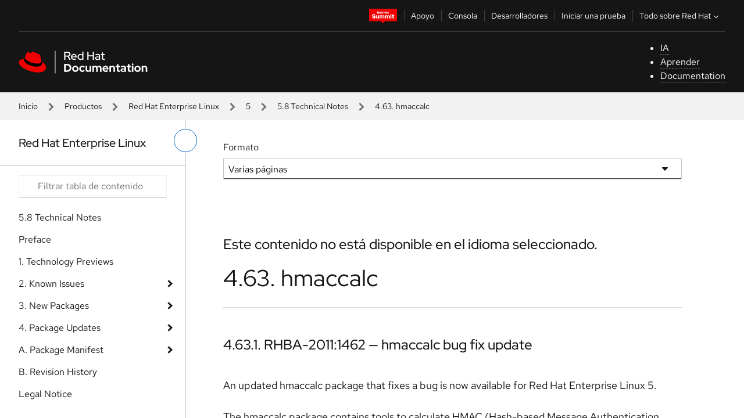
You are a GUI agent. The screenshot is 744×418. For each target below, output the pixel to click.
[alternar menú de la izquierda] (185, 140)
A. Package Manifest (61, 350)
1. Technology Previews (66, 261)
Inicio (28, 106)
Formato (241, 147)
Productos (83, 106)
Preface (35, 239)
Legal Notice (45, 394)
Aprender (680, 62)
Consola (462, 15)
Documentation (692, 76)
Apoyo (422, 15)
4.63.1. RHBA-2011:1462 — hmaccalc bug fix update (377, 345)
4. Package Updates (60, 328)
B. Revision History (58, 372)
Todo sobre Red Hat (680, 15)
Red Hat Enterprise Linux (173, 106)
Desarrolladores (519, 15)
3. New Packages (54, 306)
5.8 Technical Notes (312, 106)
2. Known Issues (51, 284)
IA (664, 48)
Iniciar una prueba (593, 15)
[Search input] (93, 186)
